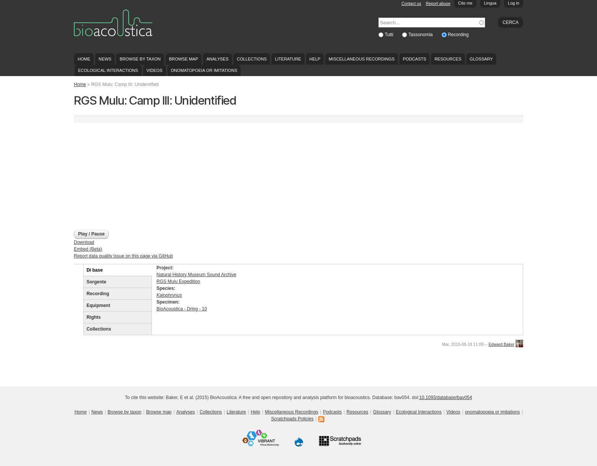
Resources (447, 59)
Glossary (481, 59)
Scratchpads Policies (292, 418)
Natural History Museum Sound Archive (196, 274)
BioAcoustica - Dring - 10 (181, 309)
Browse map (183, 59)
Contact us (411, 3)
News (105, 59)
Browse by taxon (140, 59)
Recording (458, 34)
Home (84, 59)
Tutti (389, 34)
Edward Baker (501, 344)
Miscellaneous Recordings (361, 59)
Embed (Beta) (88, 249)
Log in (513, 3)
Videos (155, 70)
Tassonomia (421, 34)
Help (314, 59)
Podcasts (414, 59)
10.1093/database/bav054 (445, 397)
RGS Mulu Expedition (178, 281)
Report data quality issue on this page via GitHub (123, 256)
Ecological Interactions (108, 70)
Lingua (490, 3)
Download (84, 242)
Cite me (465, 3)
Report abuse (438, 3)
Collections (252, 59)
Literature (288, 59)
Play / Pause (91, 234)
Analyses (217, 59)
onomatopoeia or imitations (204, 70)
